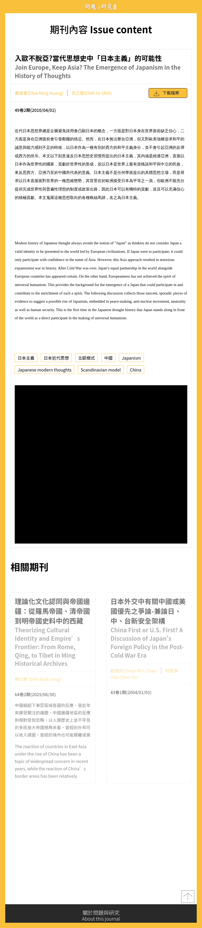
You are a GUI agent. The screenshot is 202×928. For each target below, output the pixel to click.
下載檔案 (166, 93)
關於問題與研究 (101, 916)
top (187, 898)
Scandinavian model (101, 370)
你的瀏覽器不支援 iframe (101, 464)
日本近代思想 (56, 358)
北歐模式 (86, 358)
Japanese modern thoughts (45, 370)
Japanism (131, 358)
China (135, 370)
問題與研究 (101, 6)
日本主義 (26, 358)
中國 (108, 358)
